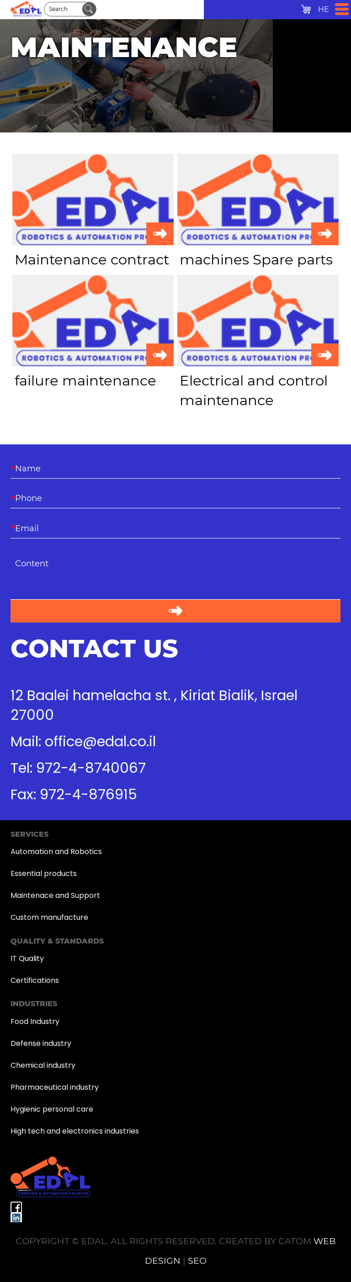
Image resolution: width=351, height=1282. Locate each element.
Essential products (44, 873)
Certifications (35, 980)
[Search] (63, 9)
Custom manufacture (49, 917)
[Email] (175, 527)
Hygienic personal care (52, 1109)
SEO (197, 1260)
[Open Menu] (342, 9)
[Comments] (175, 577)
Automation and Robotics (56, 851)
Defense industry (41, 1043)
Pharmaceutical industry (55, 1087)
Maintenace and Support (55, 895)
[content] (175, 577)
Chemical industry (43, 1065)
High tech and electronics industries (75, 1131)
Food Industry (35, 1021)
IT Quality (27, 958)
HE (323, 9)
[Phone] (175, 498)
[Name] (175, 468)
